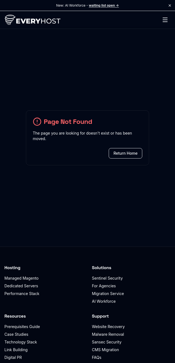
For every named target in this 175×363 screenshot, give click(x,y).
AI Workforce (104, 301)
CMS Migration (105, 349)
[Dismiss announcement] (170, 5)
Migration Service (108, 293)
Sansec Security (107, 342)
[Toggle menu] (165, 19)
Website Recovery (108, 326)
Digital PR (13, 357)
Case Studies (16, 334)
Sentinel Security (107, 278)
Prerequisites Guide (22, 326)
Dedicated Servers (21, 285)
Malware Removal (108, 334)
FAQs (96, 357)
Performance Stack (21, 293)
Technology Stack (20, 342)
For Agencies (104, 285)
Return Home (125, 153)
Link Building (16, 349)
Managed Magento (21, 278)
